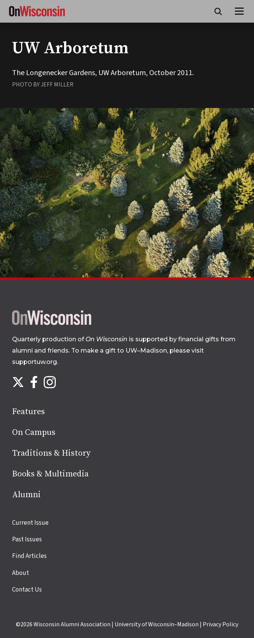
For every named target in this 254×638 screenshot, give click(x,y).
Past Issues (27, 539)
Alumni (26, 495)
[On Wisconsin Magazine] (37, 16)
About (20, 573)
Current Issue (30, 522)
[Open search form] (218, 11)
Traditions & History (51, 453)
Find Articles (29, 556)
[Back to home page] (51, 323)
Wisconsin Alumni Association (72, 624)
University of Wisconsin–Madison (157, 624)
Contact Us (27, 589)
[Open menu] (239, 11)
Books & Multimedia (50, 474)
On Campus (33, 432)
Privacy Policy (220, 624)
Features (28, 412)
